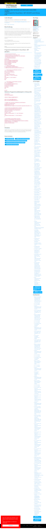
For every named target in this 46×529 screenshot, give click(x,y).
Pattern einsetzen (37, 68)
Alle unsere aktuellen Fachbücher (37, 517)
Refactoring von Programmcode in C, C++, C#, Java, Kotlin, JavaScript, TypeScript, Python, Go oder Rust (37, 94)
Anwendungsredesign (37, 60)
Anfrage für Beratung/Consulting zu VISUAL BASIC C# (37, 71)
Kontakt (39, 525)
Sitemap (35, 525)
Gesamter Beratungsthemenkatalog (38, 75)
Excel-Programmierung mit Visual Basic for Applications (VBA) (37, 168)
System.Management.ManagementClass (21, 21)
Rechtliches (39, 526)
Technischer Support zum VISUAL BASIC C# (37, 78)
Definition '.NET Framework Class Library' (22, 138)
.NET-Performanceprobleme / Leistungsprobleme (37, 52)
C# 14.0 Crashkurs (37, 303)
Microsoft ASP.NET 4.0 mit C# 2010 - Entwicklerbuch (37, 486)
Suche (27, 525)
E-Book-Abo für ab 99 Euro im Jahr (37, 520)
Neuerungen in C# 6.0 (37, 197)
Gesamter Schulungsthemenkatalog (38, 292)
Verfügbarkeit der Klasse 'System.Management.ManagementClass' (16, 140)
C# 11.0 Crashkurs (37, 365)
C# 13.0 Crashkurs (37, 320)
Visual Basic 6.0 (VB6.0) (37, 248)
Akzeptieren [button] (11, 525)
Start (24, 525)
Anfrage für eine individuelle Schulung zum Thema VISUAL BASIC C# (37, 288)
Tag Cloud (31, 525)
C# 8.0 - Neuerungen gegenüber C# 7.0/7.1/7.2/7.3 (37, 147)
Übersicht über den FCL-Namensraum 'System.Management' (15, 142)
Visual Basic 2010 (37, 492)
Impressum (34, 526)
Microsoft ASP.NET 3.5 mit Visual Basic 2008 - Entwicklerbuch (37, 505)
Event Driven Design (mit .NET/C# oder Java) (37, 101)
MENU (27, 5)
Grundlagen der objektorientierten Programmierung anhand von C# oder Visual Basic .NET (37, 173)
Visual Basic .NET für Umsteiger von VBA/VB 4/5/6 (37, 243)
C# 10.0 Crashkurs (37, 386)
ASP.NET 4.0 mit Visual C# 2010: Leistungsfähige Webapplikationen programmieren (37, 496)
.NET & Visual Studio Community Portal (11, 144)
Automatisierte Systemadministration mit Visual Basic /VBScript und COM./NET (37, 512)
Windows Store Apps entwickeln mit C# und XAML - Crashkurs (37, 482)
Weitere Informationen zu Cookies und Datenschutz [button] (9, 522)
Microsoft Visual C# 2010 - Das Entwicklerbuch (37, 500)
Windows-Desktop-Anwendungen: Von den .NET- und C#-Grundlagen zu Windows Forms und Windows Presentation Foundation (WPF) (37, 273)
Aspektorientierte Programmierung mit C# (37, 144)
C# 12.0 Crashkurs (37, 354)
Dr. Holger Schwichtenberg (10, 24)
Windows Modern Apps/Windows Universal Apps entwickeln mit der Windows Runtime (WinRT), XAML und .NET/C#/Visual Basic (37, 265)
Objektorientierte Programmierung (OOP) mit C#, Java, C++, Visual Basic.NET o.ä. (37, 217)
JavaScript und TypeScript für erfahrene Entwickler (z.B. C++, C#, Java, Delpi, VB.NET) (37, 178)
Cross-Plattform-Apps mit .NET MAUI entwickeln (37, 324)
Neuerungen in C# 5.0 (37, 196)
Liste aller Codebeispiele (9, 138)
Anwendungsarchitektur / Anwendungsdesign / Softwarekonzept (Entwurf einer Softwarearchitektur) (38, 57)
